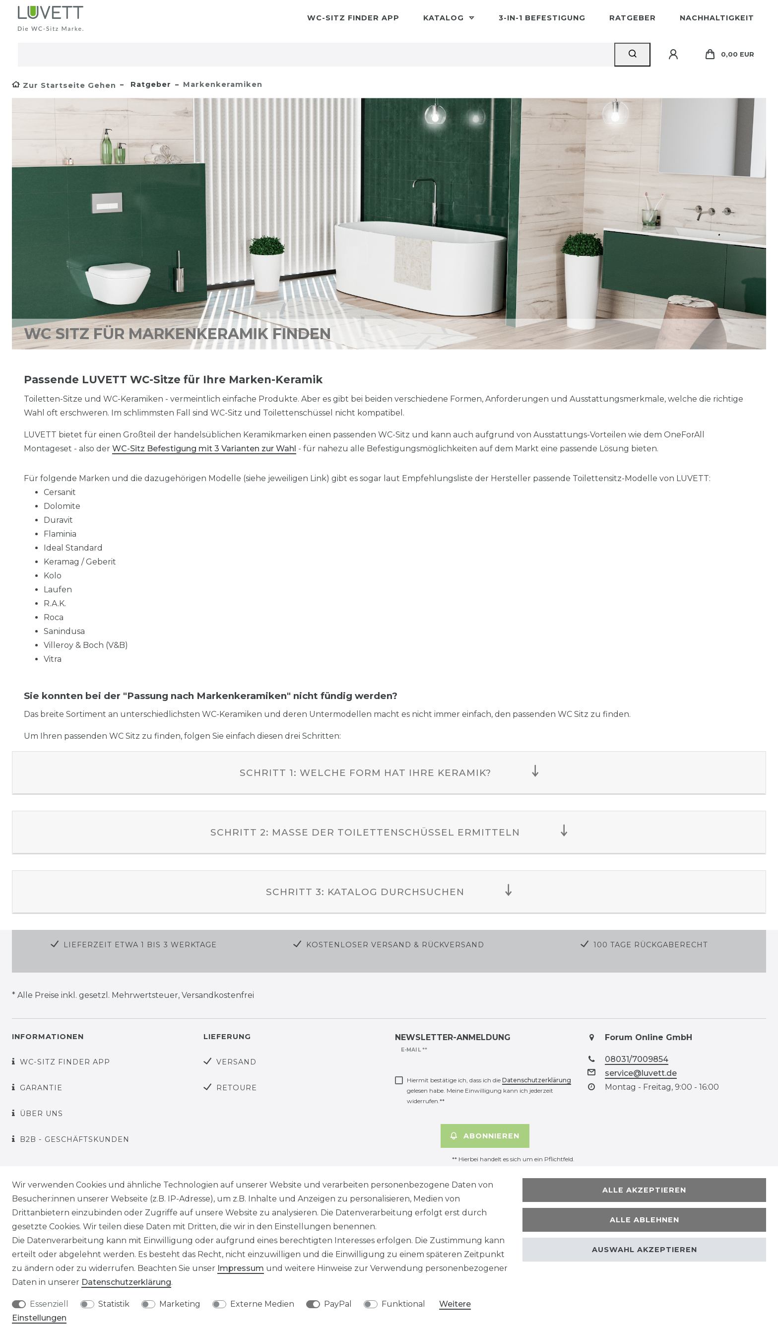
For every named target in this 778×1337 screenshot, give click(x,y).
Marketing (179, 1304)
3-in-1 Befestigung (542, 17)
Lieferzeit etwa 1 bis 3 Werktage (140, 944)
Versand (236, 1061)
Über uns (41, 1113)
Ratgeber (632, 17)
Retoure (236, 1087)
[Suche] (632, 55)
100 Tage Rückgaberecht (650, 944)
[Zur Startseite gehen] (64, 85)
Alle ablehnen (644, 1219)
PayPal (338, 1304)
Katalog (444, 17)
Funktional (403, 1304)
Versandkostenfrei (218, 995)
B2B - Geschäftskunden (75, 1139)
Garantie (41, 1087)
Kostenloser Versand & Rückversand (395, 944)
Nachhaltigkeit (717, 17)
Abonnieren (485, 1135)
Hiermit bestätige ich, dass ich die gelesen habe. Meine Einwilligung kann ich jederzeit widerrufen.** (489, 1090)
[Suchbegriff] (316, 55)
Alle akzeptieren (644, 1190)
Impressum (240, 1268)
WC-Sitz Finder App (353, 17)
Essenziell (49, 1304)
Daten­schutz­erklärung (126, 1282)
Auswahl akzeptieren (644, 1249)
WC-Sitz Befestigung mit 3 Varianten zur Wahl (204, 448)
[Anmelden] (674, 54)
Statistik (114, 1304)
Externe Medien (262, 1304)
